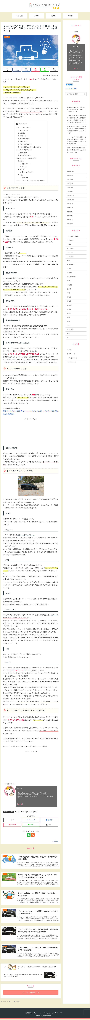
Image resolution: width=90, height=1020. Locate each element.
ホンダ (22, 170)
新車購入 (6, 813)
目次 (20, 124)
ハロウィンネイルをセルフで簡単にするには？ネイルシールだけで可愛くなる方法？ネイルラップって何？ (76, 130)
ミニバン (30, 813)
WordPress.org (71, 362)
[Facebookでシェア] (16, 70)
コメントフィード (72, 358)
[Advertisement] (30, 434)
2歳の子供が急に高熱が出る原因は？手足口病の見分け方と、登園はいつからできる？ (76, 150)
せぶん (20, 790)
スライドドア (24, 130)
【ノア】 (24, 167)
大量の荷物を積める (26, 145)
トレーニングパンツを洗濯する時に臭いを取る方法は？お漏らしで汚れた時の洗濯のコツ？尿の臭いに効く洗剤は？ (76, 140)
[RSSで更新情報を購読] (21, 805)
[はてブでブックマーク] (26, 70)
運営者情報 (29, 1014)
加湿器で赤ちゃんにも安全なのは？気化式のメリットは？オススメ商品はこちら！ (76, 109)
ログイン (69, 349)
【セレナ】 (25, 179)
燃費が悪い (23, 153)
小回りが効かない (25, 156)
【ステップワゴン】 (28, 173)
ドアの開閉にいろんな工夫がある (30, 147)
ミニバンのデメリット (25, 150)
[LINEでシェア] (44, 70)
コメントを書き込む (31, 993)
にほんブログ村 (71, 88)
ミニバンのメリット (24, 127)
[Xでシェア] (7, 70)
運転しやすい (24, 142)
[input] (76, 94)
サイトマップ (37, 1014)
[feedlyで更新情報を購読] (18, 805)
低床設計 (22, 133)
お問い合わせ (46, 1014)
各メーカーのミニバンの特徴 (27, 159)
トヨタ (22, 162)
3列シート (23, 136)
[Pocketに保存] (35, 70)
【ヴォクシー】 (26, 164)
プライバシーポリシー (58, 1014)
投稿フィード (71, 354)
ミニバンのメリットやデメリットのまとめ (31, 181)
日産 (21, 176)
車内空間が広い (25, 139)
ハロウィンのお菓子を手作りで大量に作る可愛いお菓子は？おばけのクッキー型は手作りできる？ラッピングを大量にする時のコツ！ (76, 119)
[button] (54, 70)
